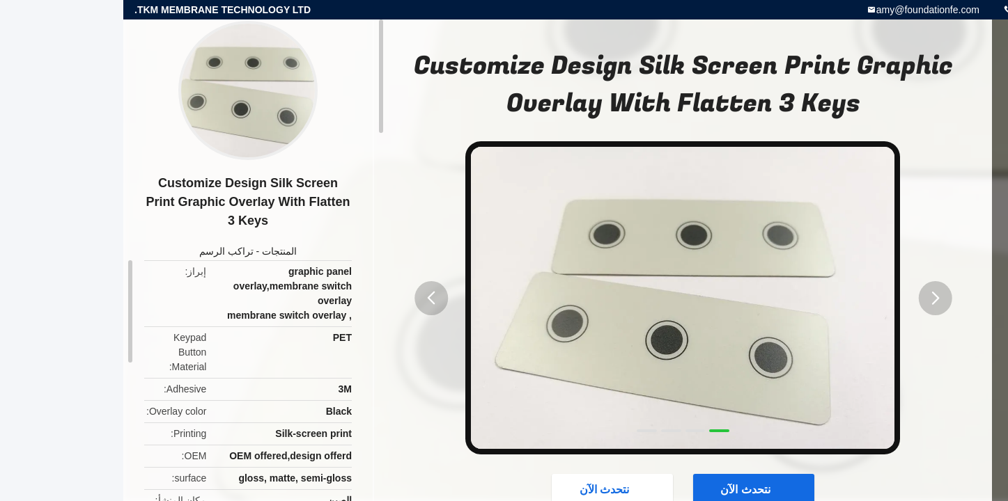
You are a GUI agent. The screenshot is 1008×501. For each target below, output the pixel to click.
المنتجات (156, 251)
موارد (938, 192)
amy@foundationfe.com (804, 9)
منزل (938, 92)
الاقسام (938, 125)
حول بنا (938, 225)
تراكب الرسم (103, 251)
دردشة (938, 292)
